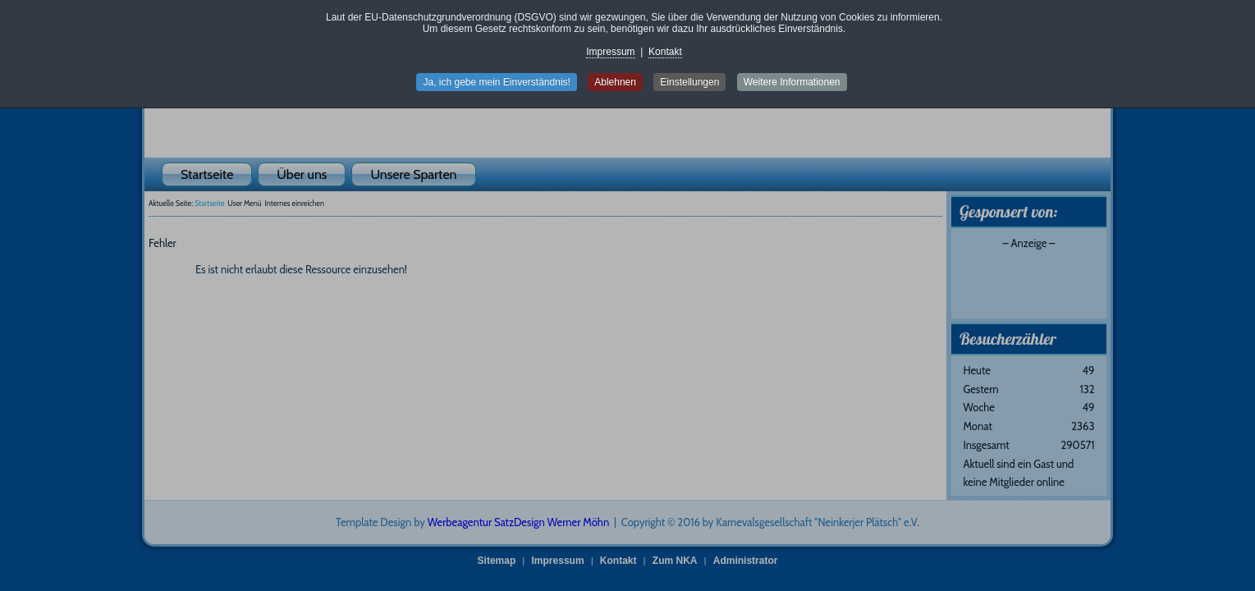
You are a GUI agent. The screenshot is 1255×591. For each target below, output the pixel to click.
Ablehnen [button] (615, 82)
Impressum (610, 51)
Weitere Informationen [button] (792, 82)
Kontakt (665, 51)
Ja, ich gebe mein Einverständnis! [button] (496, 82)
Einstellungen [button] (689, 82)
